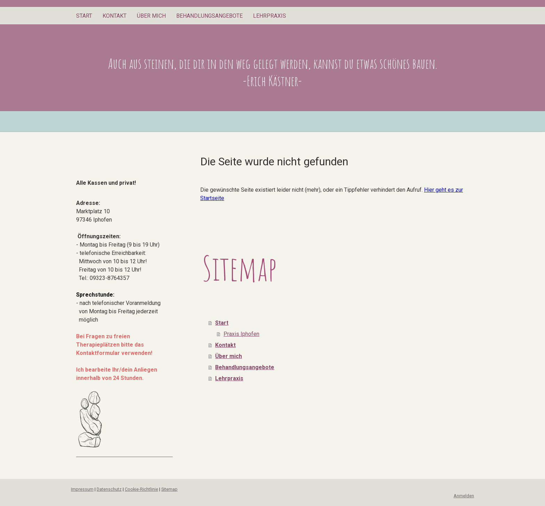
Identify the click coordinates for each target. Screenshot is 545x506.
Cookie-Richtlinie (141, 489)
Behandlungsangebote (209, 16)
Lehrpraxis (269, 16)
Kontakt (115, 16)
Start (84, 16)
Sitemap (169, 489)
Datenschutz (109, 489)
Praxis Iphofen (241, 334)
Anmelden (464, 495)
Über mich (151, 16)
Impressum (82, 489)
